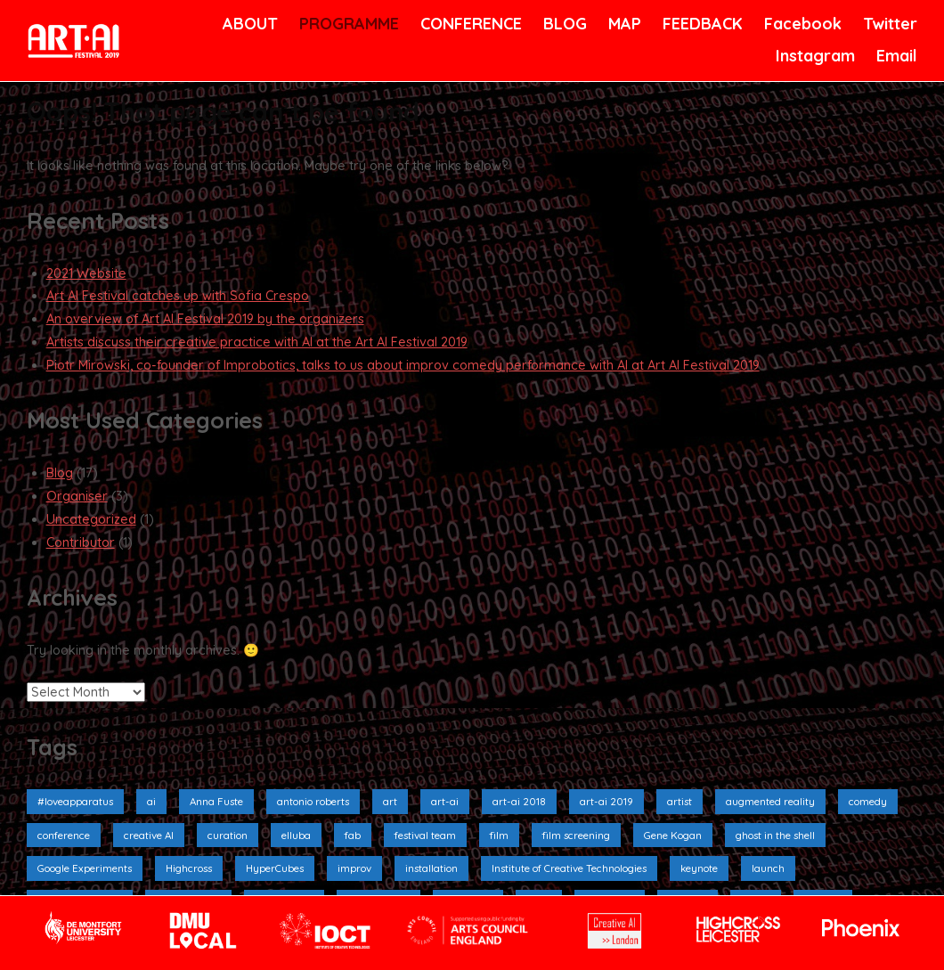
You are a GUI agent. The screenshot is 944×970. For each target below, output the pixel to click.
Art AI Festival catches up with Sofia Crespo (177, 296)
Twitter (888, 23)
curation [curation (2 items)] (228, 835)
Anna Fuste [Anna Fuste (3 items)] (216, 801)
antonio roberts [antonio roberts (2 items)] (313, 801)
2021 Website (86, 273)
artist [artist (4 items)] (679, 801)
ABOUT (248, 23)
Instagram (813, 55)
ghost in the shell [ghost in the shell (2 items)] (775, 835)
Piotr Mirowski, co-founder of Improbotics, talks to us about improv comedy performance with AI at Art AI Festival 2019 (403, 365)
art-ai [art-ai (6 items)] (445, 801)
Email (895, 55)
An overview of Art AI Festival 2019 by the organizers (205, 319)
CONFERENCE (468, 23)
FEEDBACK (700, 23)
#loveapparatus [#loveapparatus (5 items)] (75, 801)
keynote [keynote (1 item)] (699, 868)
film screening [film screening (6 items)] (576, 835)
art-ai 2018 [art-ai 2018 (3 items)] (519, 801)
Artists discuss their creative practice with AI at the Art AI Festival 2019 (257, 342)
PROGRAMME (346, 23)
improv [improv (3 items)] (354, 868)
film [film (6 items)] (499, 835)
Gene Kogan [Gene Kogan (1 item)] (673, 835)
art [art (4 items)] (390, 801)
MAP (623, 23)
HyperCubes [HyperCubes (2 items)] (275, 868)
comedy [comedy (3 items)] (868, 801)
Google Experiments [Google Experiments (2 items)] (84, 868)
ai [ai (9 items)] (151, 801)
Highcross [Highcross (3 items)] (189, 868)
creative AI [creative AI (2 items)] (149, 835)
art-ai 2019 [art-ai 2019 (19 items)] (606, 801)
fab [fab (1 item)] (353, 835)
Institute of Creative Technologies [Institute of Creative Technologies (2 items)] (569, 868)
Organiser (77, 496)
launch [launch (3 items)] (768, 868)
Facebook (800, 23)
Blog (59, 473)
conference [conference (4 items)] (63, 835)
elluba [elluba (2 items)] (296, 835)
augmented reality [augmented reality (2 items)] (770, 801)
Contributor (80, 542)
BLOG (563, 23)
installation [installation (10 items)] (431, 868)
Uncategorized (91, 519)
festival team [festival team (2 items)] (425, 835)
